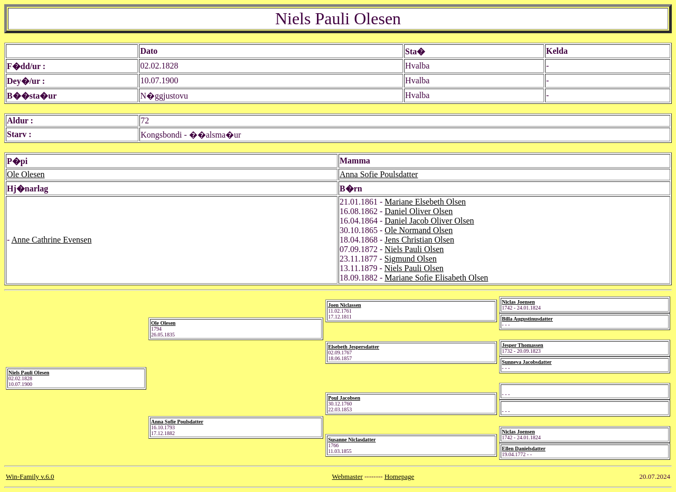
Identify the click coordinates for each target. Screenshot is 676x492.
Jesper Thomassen (522, 345)
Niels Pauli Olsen (414, 249)
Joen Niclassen (344, 305)
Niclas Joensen (518, 302)
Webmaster (347, 476)
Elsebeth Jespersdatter (353, 347)
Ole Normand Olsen (418, 230)
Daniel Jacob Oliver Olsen (429, 220)
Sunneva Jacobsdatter (526, 362)
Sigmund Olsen (410, 258)
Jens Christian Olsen (419, 239)
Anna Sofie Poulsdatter (379, 174)
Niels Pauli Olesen (28, 372)
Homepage (399, 476)
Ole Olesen (26, 174)
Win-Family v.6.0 (30, 476)
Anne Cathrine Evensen (51, 239)
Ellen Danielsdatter (524, 448)
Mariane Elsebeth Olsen (425, 201)
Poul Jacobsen (344, 398)
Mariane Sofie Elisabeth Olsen (436, 277)
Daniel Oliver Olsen (418, 211)
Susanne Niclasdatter (351, 439)
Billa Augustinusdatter (527, 319)
